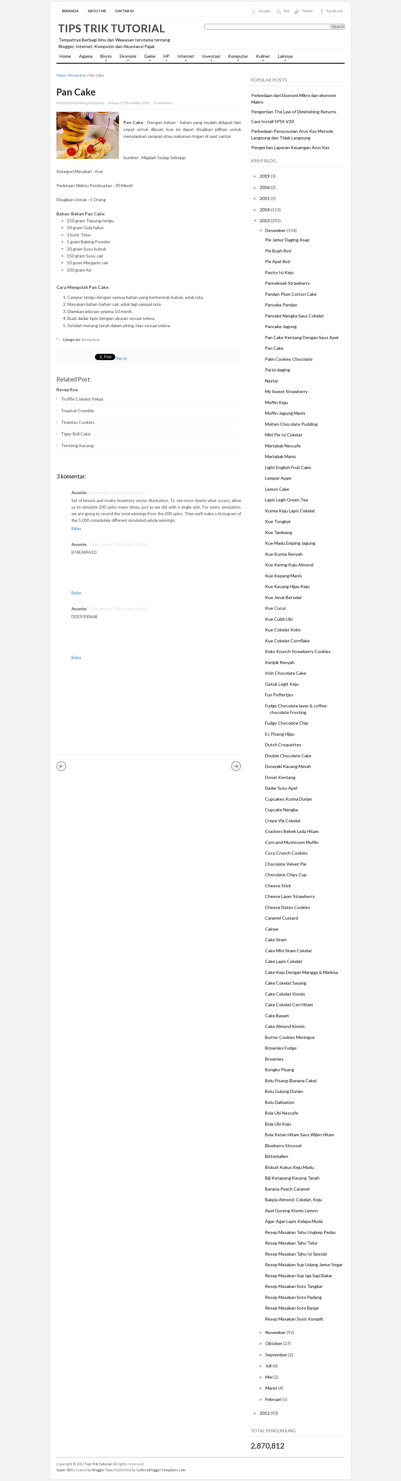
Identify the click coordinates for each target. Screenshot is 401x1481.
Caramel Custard (281, 918)
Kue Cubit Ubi (279, 619)
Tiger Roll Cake (76, 433)
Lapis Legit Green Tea (286, 499)
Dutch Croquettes (283, 744)
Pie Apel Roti (277, 261)
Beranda (70, 11)
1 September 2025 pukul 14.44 (117, 544)
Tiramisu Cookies (78, 422)
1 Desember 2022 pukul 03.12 (116, 492)
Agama (85, 56)
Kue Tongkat (278, 521)
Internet (184, 58)
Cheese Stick (278, 885)
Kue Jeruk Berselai (283, 597)
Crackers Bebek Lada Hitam (292, 831)
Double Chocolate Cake (288, 755)
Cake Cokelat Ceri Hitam (289, 1004)
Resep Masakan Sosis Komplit (294, 1319)
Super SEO (64, 1470)
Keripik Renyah (279, 662)
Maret (271, 1388)
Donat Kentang (280, 777)
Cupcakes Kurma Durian (288, 799)
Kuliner (261, 58)
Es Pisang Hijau (279, 734)
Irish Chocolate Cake (285, 673)
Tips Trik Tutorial (111, 28)
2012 (265, 1413)
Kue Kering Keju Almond (289, 564)
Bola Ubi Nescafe (281, 1113)
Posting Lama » (236, 766)
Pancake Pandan (281, 304)
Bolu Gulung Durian (284, 1091)
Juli (269, 1365)
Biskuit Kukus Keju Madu (289, 1167)
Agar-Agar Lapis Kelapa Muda (294, 1221)
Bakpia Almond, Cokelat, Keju (293, 1199)
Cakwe (272, 929)
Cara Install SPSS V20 (272, 121)
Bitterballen (276, 1156)
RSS (287, 11)
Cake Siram (276, 939)
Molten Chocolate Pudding (291, 424)
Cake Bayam (277, 1015)
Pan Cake (76, 91)
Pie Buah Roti (278, 250)
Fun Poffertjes (279, 694)
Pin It (121, 358)
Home (65, 56)
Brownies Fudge (281, 1048)
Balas (76, 528)
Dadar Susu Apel (281, 788)
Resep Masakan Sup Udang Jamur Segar (304, 1264)
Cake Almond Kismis (285, 1026)
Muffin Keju (276, 402)
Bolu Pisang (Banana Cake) (291, 1080)
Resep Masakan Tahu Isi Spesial (296, 1254)
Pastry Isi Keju (279, 272)
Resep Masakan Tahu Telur (291, 1243)
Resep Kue (77, 75)
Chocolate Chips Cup (286, 874)
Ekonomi (126, 58)
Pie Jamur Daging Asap (287, 239)
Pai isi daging (277, 369)
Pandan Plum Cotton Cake (291, 294)
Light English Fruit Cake (288, 467)
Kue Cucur (275, 608)
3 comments (163, 103)
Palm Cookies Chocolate (289, 359)
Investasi (209, 58)
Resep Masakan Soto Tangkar (294, 1286)
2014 (265, 209)
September (276, 1354)
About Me (97, 11)
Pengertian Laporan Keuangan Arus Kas (290, 147)
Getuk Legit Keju (282, 684)
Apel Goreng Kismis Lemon (291, 1210)
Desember (276, 230)
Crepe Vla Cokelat (283, 820)
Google (264, 11)
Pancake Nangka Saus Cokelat (294, 315)
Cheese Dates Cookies (287, 907)
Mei (269, 1377)
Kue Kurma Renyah (284, 554)
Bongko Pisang (279, 1069)
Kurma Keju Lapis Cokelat (290, 510)
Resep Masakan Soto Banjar (292, 1308)
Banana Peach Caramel (287, 1189)
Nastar (271, 380)
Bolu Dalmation (279, 1102)
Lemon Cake (277, 489)
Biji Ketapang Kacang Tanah (292, 1178)
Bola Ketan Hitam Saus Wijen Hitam (299, 1134)
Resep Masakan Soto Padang (293, 1297)
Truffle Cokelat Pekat (82, 399)
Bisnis (104, 58)
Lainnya (284, 58)
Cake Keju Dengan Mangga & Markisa (301, 972)
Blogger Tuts (102, 1470)
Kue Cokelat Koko (283, 629)
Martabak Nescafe (283, 445)
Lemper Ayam (278, 478)
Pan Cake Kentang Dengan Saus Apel (301, 337)
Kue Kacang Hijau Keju (287, 586)
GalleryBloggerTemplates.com (160, 1470)
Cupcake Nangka (281, 809)
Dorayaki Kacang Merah (288, 766)
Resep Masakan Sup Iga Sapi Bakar (298, 1275)
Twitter (307, 11)
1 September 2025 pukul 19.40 (117, 608)
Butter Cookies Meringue (290, 1037)
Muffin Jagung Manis (285, 413)
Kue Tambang (278, 532)
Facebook (335, 11)
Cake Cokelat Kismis (285, 994)
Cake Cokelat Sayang (285, 983)
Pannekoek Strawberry (287, 283)
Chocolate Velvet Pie (285, 864)
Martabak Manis (280, 456)
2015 (265, 198)
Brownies (274, 1059)
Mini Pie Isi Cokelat (283, 434)
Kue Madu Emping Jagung (290, 543)
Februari (273, 1399)
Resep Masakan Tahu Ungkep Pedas (300, 1232)
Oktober (274, 1343)
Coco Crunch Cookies (286, 853)
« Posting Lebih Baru (61, 766)
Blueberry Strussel (283, 1145)
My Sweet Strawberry (286, 391)
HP (164, 58)
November (276, 1332)
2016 (265, 187)
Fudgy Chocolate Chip (286, 723)
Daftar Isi (124, 11)
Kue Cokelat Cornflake (287, 640)
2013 (265, 220)
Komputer (236, 58)
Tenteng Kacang (77, 445)
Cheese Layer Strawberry (290, 896)
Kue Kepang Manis (283, 575)
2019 (265, 176)
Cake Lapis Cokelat (283, 961)
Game (148, 58)
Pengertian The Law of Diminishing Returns (293, 111)
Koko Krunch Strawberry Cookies (298, 651)
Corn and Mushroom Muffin (292, 842)
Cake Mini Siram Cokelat (288, 950)
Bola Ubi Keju (278, 1124)
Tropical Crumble (77, 410)
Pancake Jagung (281, 326)
